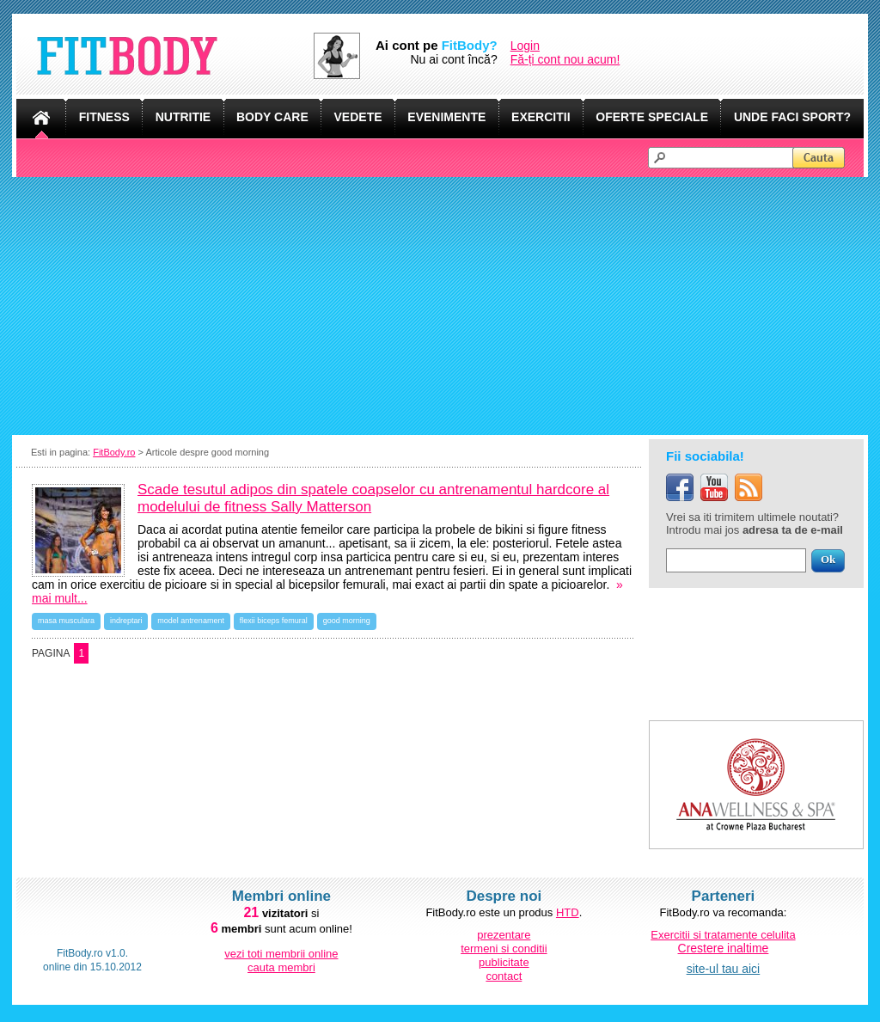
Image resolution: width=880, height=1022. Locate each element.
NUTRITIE (183, 117)
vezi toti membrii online (281, 953)
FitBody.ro (114, 452)
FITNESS (104, 117)
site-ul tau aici (724, 969)
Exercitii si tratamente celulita (723, 934)
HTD (567, 912)
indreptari (126, 620)
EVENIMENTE (446, 117)
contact (504, 976)
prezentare (503, 934)
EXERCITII (540, 117)
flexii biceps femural (274, 620)
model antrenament (190, 620)
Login (525, 45)
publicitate (504, 962)
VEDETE (358, 117)
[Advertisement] (440, 306)
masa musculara (66, 620)
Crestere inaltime (723, 948)
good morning (346, 620)
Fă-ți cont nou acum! (565, 59)
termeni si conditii (504, 948)
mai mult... (60, 598)
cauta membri (281, 967)
